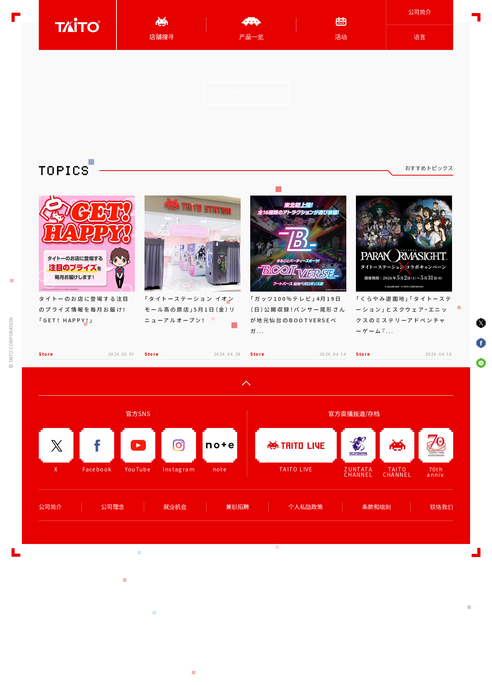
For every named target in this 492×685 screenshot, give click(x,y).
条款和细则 (376, 507)
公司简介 (419, 12)
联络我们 (441, 507)
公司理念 (112, 507)
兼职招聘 (237, 507)
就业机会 (174, 507)
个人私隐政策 (305, 507)
